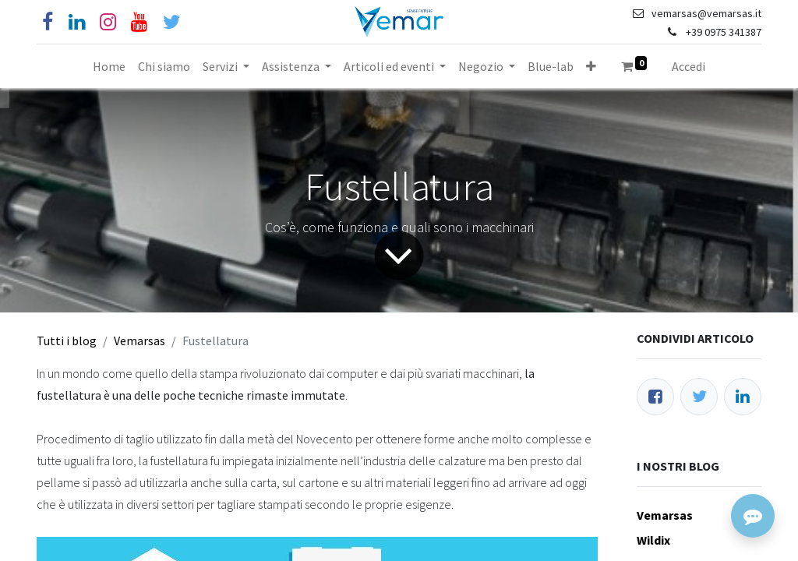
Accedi (688, 66)
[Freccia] (399, 255)
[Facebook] (47, 22)
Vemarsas (139, 340)
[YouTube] (139, 22)
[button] (591, 66)
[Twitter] (699, 396)
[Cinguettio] (172, 22)
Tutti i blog (67, 340)
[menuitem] (109, 66)
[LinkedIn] (742, 396)
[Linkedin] (76, 22)
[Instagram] (108, 22)
